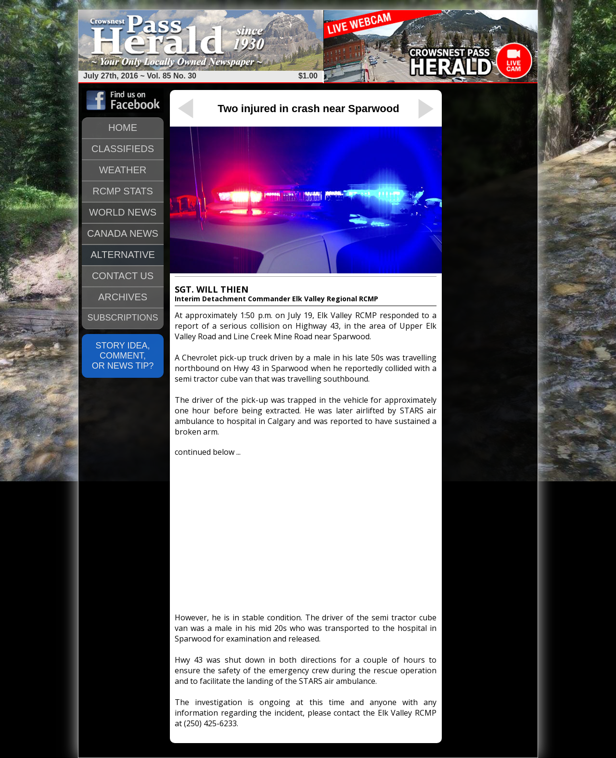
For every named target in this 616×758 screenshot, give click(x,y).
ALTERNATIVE (122, 254)
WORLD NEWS (122, 212)
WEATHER (123, 170)
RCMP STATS (122, 191)
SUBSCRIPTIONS (122, 317)
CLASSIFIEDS (122, 148)
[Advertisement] (305, 530)
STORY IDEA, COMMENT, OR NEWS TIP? (123, 356)
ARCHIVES (122, 297)
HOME (122, 127)
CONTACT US (123, 275)
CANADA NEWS (122, 233)
